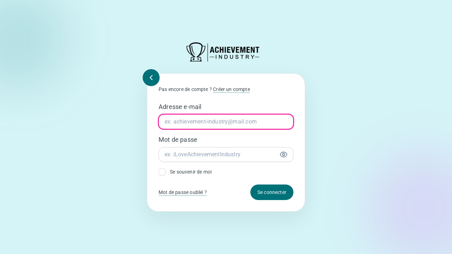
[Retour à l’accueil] (226, 52)
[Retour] (151, 77)
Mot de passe (178, 139)
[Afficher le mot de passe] (283, 154)
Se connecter (271, 192)
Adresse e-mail (180, 106)
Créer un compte (231, 89)
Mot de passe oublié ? (183, 192)
